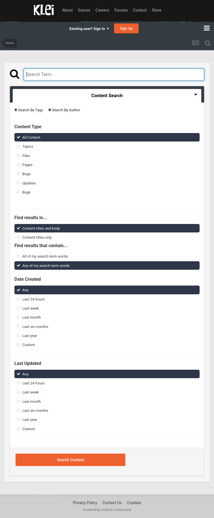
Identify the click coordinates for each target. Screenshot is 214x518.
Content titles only (37, 237)
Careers (102, 10)
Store (156, 10)
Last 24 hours (33, 299)
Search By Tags (28, 110)
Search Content (70, 460)
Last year (29, 336)
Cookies (134, 502)
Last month (31, 317)
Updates (29, 183)
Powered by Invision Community (107, 510)
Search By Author (64, 110)
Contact (140, 10)
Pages (27, 165)
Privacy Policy (85, 502)
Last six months (35, 327)
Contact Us (112, 502)
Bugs (26, 174)
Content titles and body (41, 228)
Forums (121, 10)
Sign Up (126, 28)
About (67, 10)
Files (26, 155)
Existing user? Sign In (89, 29)
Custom (28, 345)
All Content (31, 137)
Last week (30, 308)
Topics (27, 146)
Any (25, 290)
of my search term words (45, 256)
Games (84, 10)
